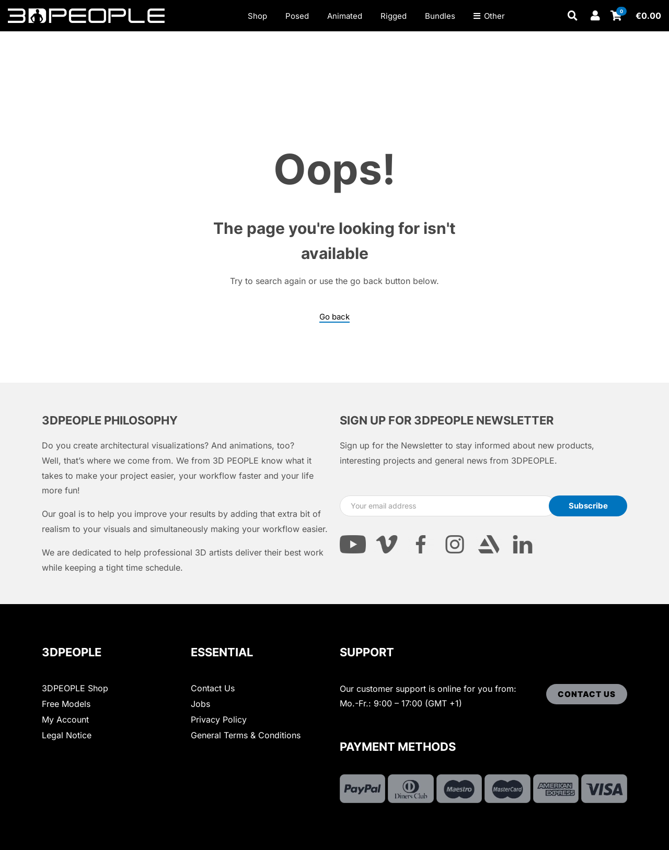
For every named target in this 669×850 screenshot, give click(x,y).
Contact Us (213, 688)
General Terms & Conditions (246, 735)
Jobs (200, 704)
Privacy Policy (219, 719)
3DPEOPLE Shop (75, 688)
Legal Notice (66, 735)
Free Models (66, 704)
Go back (334, 317)
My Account (65, 719)
